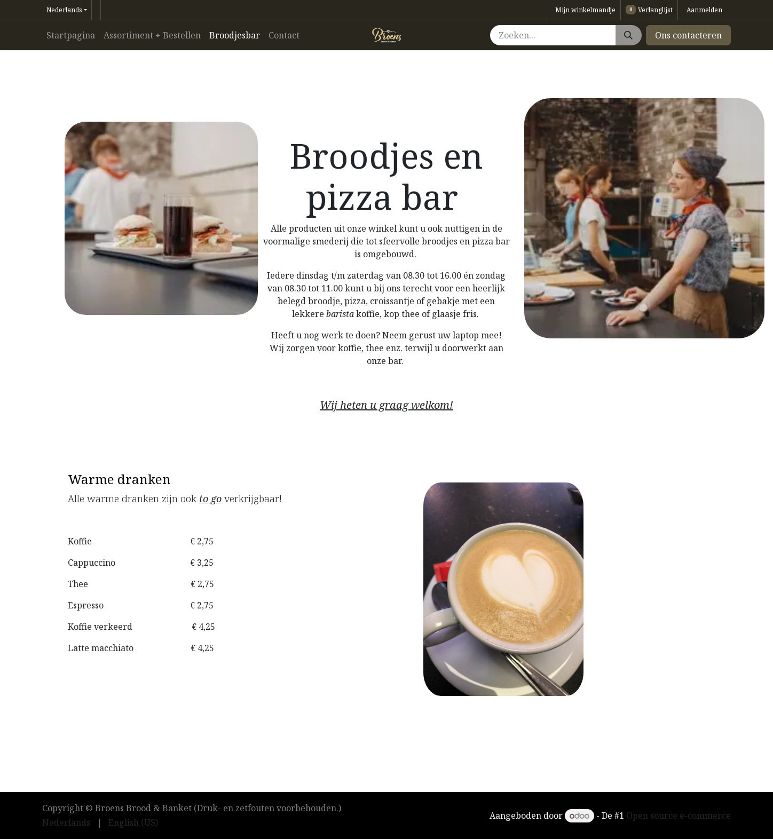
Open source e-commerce (678, 815)
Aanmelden (704, 9)
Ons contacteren (688, 35)
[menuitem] (70, 35)
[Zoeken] (628, 35)
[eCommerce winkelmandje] (584, 10)
